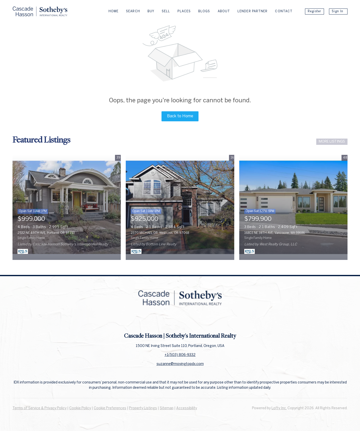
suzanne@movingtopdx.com (180, 364)
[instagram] (190, 320)
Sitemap (167, 408)
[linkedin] (180, 320)
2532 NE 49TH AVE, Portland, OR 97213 (46, 233)
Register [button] (314, 11)
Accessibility (186, 408)
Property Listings (143, 408)
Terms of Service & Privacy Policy (39, 408)
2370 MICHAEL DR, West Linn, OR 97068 (160, 233)
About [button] (224, 11)
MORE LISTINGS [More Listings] (332, 141)
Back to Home (180, 116)
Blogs (204, 11)
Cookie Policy (80, 408)
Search (133, 11)
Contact (283, 11)
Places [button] (184, 11)
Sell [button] (166, 11)
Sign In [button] (337, 11)
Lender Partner (253, 11)
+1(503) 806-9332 (180, 355)
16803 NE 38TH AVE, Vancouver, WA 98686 (274, 233)
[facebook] (170, 320)
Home (113, 11)
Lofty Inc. (279, 408)
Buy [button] (151, 11)
